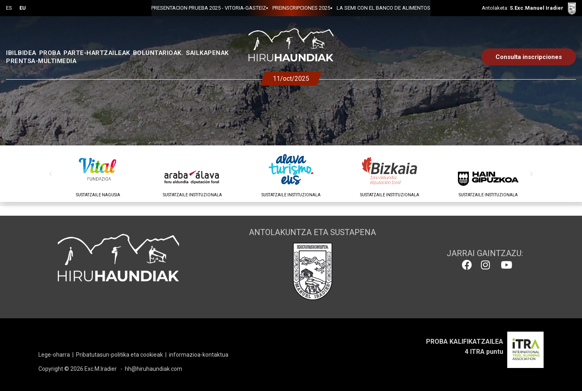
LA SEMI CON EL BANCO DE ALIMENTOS (310, 8)
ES (9, 8)
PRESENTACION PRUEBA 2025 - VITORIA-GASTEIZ (420, 8)
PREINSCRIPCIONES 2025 (228, 8)
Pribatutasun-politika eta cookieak (119, 354)
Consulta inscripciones (529, 57)
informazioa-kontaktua (198, 354)
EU (22, 8)
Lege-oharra (54, 354)
